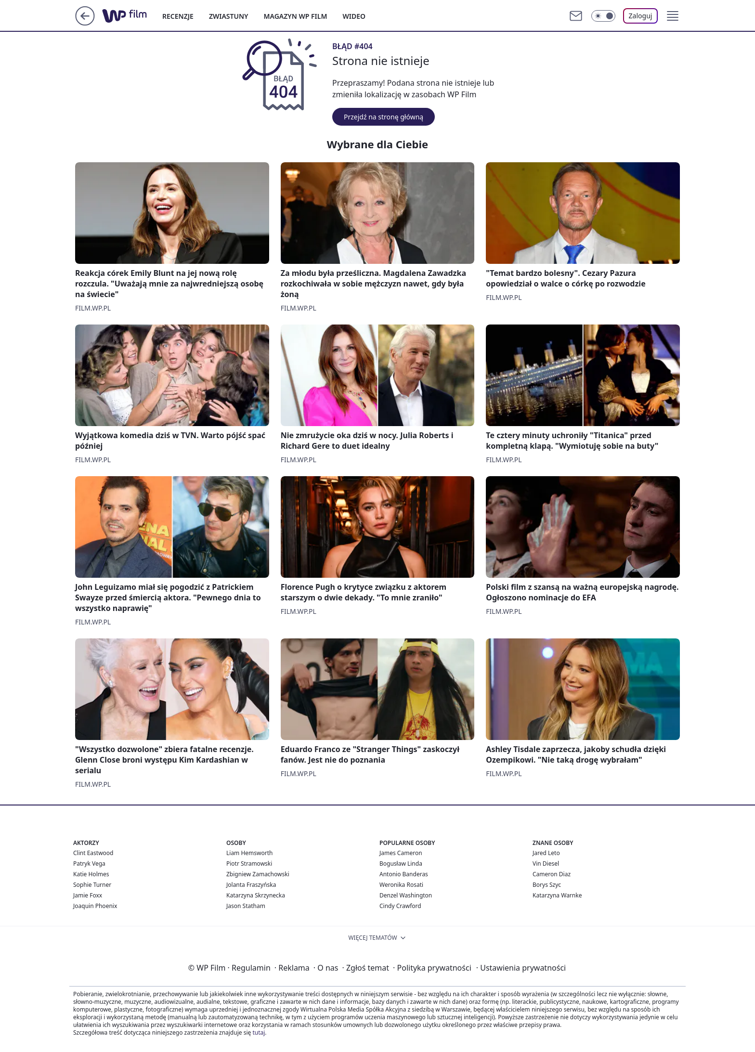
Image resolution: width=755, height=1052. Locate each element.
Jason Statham (245, 906)
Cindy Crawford (400, 906)
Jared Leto (546, 853)
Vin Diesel (546, 863)
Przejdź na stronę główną (383, 116)
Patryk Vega (89, 863)
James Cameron (400, 853)
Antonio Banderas (403, 874)
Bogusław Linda (400, 863)
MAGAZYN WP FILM (295, 16)
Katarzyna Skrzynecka (255, 895)
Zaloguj (640, 15)
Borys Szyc (547, 885)
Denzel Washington (405, 895)
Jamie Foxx (87, 895)
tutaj (258, 1032)
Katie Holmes (91, 874)
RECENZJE (178, 16)
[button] (672, 16)
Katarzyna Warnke (557, 895)
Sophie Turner (92, 885)
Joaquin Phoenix (95, 906)
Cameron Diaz (552, 874)
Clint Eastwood (93, 853)
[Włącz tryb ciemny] (603, 16)
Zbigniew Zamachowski (257, 874)
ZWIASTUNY (228, 16)
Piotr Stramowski (249, 863)
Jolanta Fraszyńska (251, 885)
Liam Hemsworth (249, 853)
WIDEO (353, 16)
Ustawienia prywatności (521, 967)
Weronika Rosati (401, 885)
